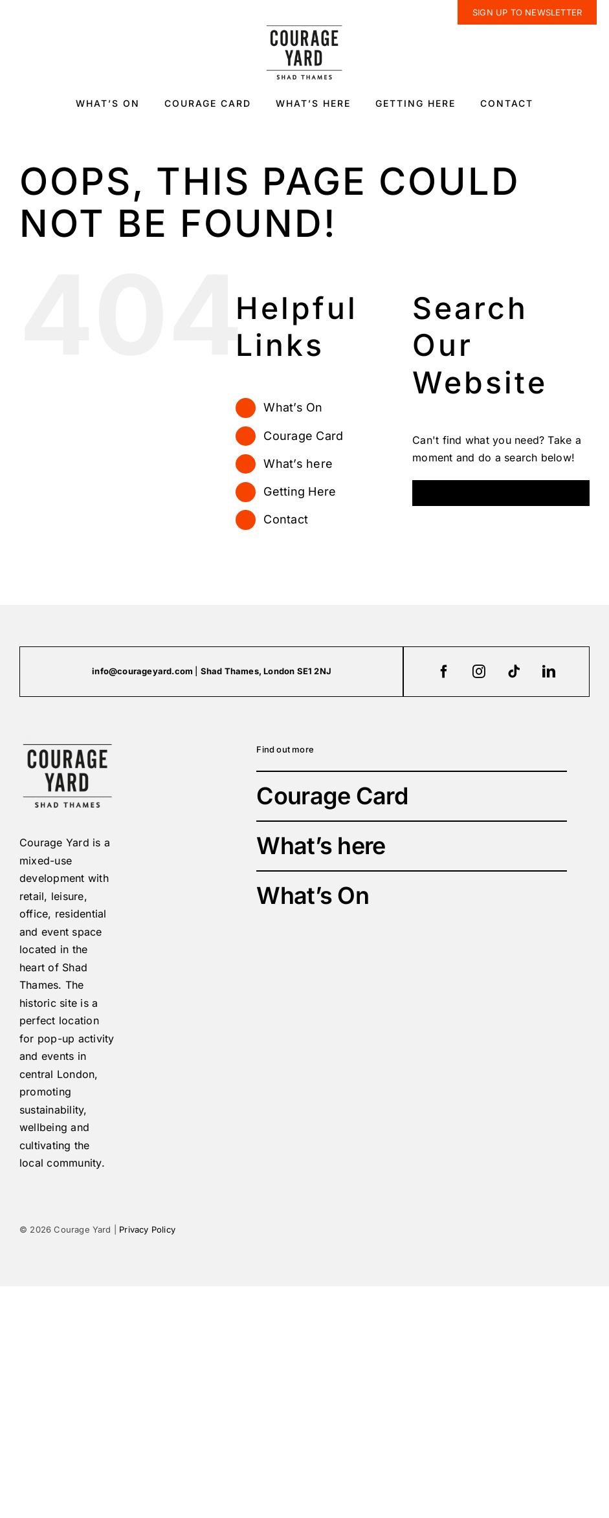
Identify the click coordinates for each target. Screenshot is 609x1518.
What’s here (298, 463)
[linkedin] (549, 671)
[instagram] (479, 671)
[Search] (425, 493)
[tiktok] (514, 671)
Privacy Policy (147, 1229)
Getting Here (299, 491)
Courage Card (303, 436)
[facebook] (444, 671)
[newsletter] (527, 12)
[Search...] (501, 493)
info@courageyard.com (142, 671)
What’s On (292, 407)
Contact (285, 519)
